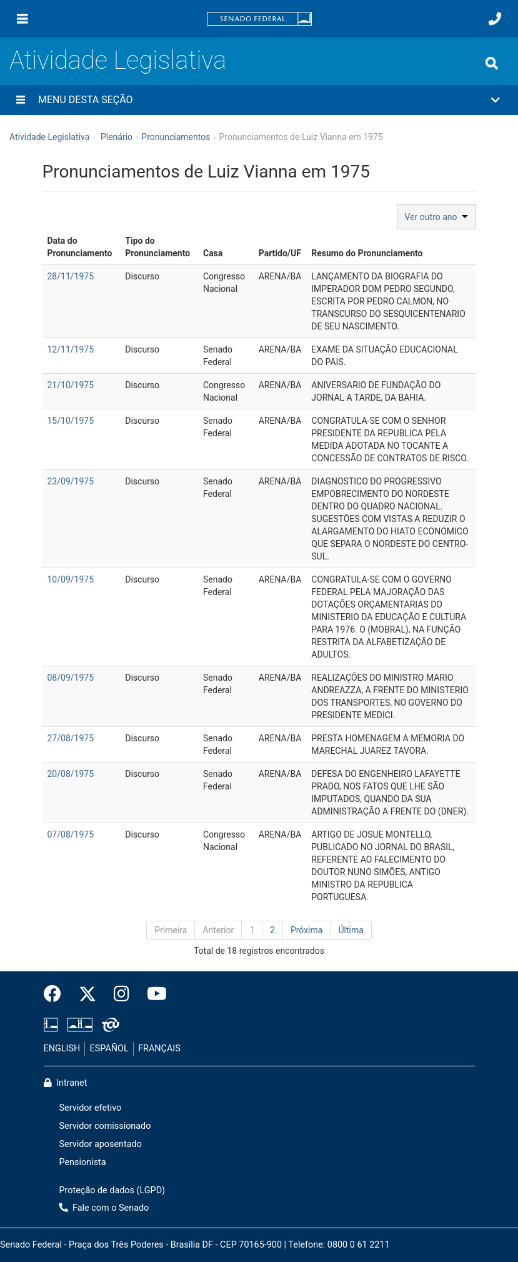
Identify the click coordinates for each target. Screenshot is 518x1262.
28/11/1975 (70, 276)
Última (350, 930)
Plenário (116, 137)
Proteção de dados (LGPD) (112, 1190)
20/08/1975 (70, 774)
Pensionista (82, 1162)
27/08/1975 (70, 738)
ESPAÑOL (109, 1048)
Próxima (307, 930)
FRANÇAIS (159, 1048)
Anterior (218, 930)
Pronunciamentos (175, 137)
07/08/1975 (70, 834)
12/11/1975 (70, 349)
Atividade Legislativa (117, 60)
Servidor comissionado (105, 1126)
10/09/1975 (70, 579)
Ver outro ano (436, 217)
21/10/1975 (70, 385)
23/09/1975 (70, 481)
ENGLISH (62, 1048)
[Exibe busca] (492, 63)
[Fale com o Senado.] (495, 19)
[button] (259, 100)
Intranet (65, 1083)
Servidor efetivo (90, 1108)
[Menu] (22, 19)
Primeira (170, 930)
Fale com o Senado (104, 1208)
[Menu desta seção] (20, 100)
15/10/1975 (70, 421)
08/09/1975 (70, 678)
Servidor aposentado (100, 1144)
